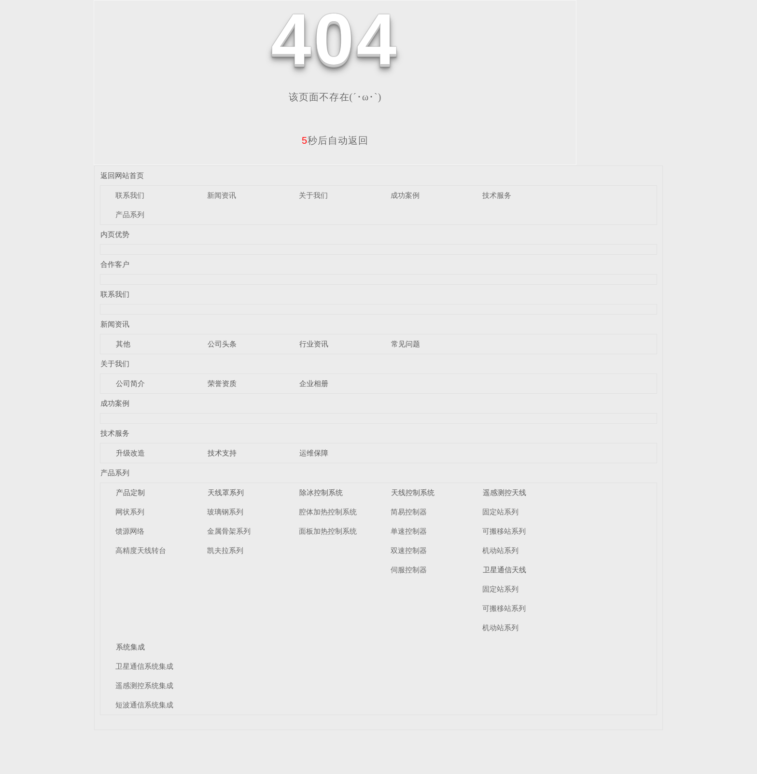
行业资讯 (313, 344)
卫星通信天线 (504, 570)
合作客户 (114, 264)
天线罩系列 (226, 492)
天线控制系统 (413, 492)
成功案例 (405, 195)
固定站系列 (500, 512)
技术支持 (222, 453)
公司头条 (222, 344)
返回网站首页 (122, 175)
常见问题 (405, 344)
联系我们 (129, 195)
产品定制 (130, 492)
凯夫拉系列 (225, 550)
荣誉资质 (222, 383)
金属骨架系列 (229, 531)
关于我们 (313, 195)
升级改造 (130, 453)
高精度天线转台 (140, 550)
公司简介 (130, 383)
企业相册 (313, 383)
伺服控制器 (409, 570)
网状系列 (129, 512)
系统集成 (130, 647)
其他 (123, 344)
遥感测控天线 (504, 492)
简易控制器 (409, 512)
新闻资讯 (221, 195)
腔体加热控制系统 (328, 512)
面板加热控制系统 (328, 531)
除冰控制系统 (321, 492)
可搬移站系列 (504, 531)
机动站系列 (500, 550)
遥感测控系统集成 (144, 685)
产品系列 (129, 214)
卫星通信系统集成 (144, 666)
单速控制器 (409, 531)
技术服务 (496, 195)
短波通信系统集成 (144, 705)
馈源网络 (129, 531)
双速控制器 (409, 550)
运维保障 (313, 453)
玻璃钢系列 (225, 512)
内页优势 (114, 234)
